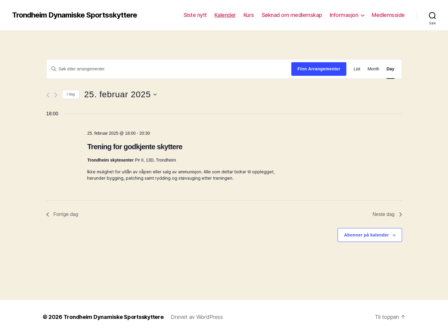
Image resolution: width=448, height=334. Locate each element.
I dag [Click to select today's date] (71, 94)
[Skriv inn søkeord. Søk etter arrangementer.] (169, 68)
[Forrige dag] (48, 95)
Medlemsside (388, 15)
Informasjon (344, 15)
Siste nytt (195, 15)
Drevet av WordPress (197, 317)
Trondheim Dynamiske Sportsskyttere (74, 15)
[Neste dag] (55, 95)
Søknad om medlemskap (292, 15)
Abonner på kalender (366, 235)
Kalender (225, 15)
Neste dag (387, 214)
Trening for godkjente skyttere (134, 147)
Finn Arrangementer (318, 68)
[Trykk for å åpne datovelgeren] (120, 94)
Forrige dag (62, 214)
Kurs (249, 15)
